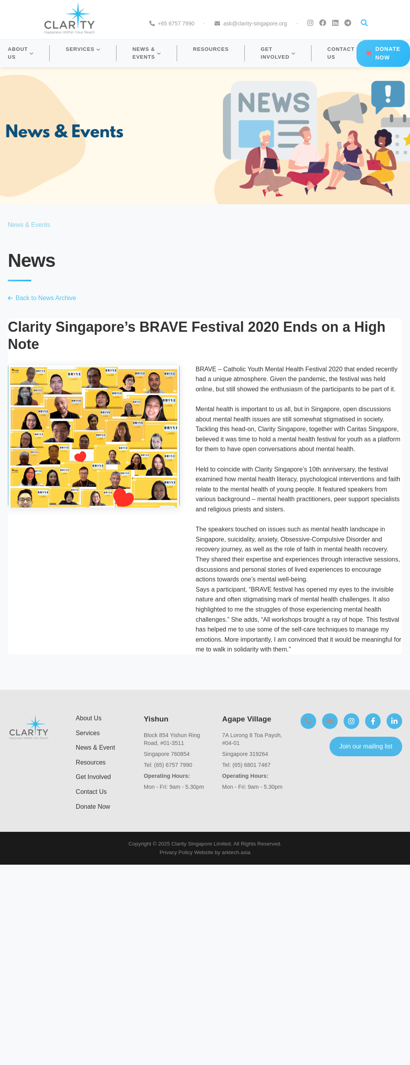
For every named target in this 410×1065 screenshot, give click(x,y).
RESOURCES (211, 49)
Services (88, 733)
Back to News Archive (42, 298)
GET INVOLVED (278, 53)
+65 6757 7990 (176, 23)
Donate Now (93, 806)
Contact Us (91, 791)
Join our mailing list (365, 746)
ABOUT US (21, 53)
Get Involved (93, 777)
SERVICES (83, 49)
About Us (89, 718)
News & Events (29, 224)
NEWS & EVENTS (146, 53)
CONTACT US (341, 53)
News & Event (95, 747)
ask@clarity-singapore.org (255, 23)
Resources (91, 762)
